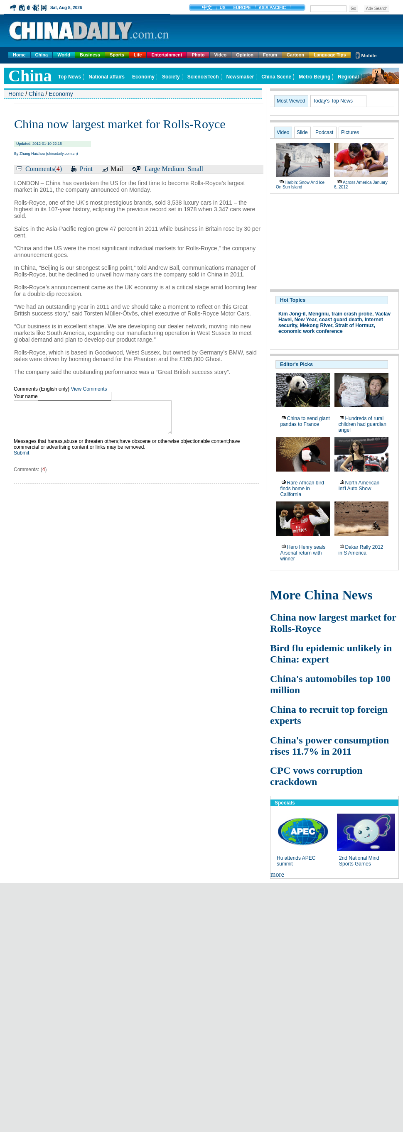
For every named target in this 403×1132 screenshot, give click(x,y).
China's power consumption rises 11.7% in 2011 (329, 746)
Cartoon (295, 54)
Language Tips (330, 54)
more (277, 874)
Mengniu (318, 314)
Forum (270, 54)
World (63, 54)
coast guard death (340, 320)
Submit (21, 459)
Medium (173, 168)
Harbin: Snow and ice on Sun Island (300, 184)
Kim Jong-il (291, 314)
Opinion (244, 54)
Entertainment (166, 54)
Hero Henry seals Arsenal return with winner (303, 553)
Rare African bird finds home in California (302, 488)
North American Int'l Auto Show (359, 485)
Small (195, 168)
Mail (117, 168)
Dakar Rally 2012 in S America (361, 550)
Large (152, 168)
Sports (117, 54)
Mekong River (316, 325)
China (41, 54)
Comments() (43, 168)
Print (86, 168)
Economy (61, 93)
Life (138, 54)
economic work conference (310, 331)
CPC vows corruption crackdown (316, 776)
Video (220, 54)
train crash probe (352, 314)
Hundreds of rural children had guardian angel (362, 424)
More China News (321, 594)
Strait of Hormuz (354, 325)
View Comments (89, 389)
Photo (198, 54)
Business (90, 54)
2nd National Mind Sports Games (359, 861)
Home (19, 54)
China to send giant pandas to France (305, 421)
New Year (306, 320)
